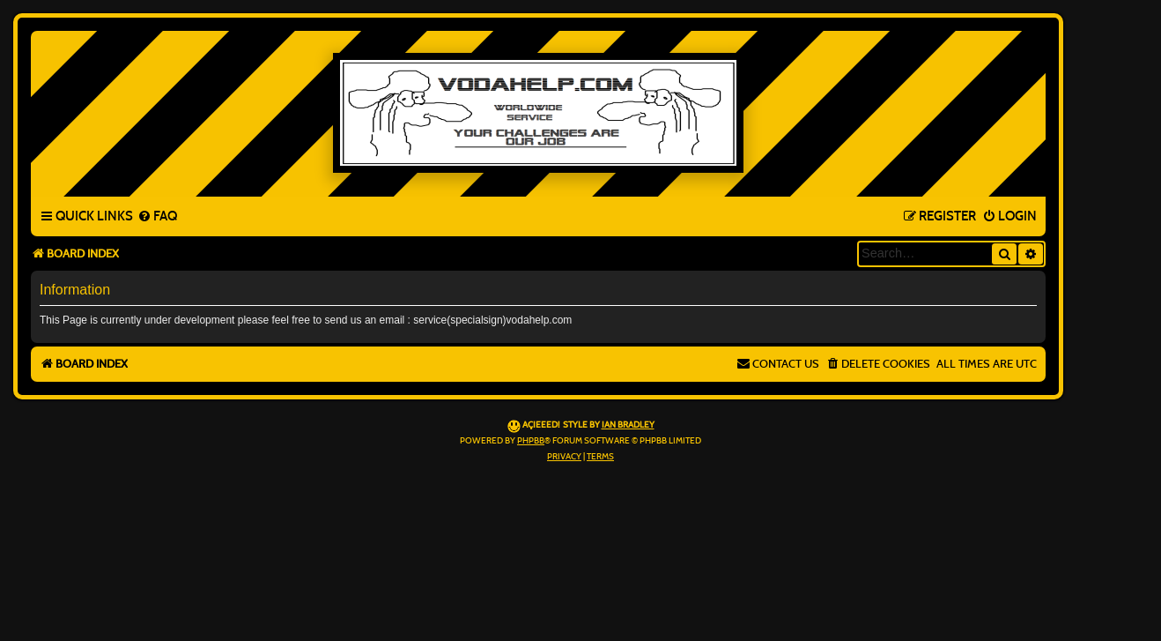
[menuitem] (157, 217)
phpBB (530, 440)
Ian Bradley (628, 425)
